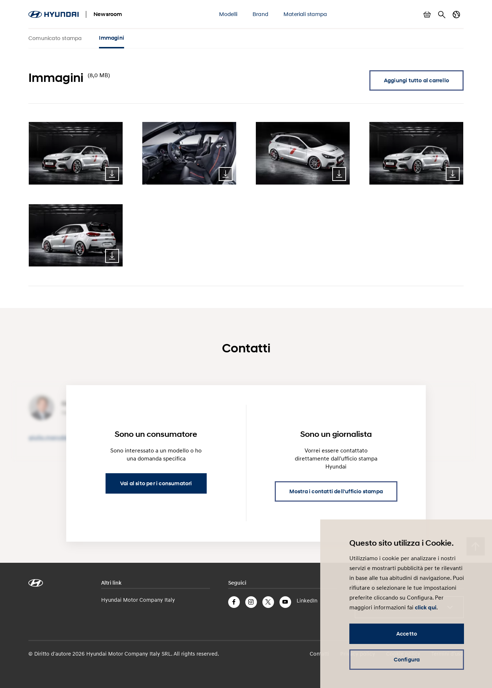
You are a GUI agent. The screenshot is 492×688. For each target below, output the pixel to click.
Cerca (442, 14)
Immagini (111, 38)
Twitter (268, 602)
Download (112, 174)
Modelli (228, 14)
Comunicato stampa (55, 38)
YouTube (285, 602)
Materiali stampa (305, 14)
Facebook (234, 602)
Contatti (319, 653)
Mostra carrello (427, 14)
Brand (260, 14)
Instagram (251, 602)
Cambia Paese (456, 14)
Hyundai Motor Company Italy (138, 599)
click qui (425, 607)
